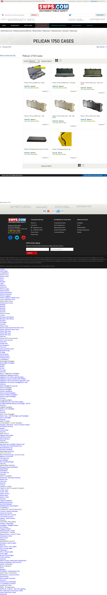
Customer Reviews (59, 232)
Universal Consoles (6, 513)
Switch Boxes (4, 576)
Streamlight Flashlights (7, 363)
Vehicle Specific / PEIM (7, 530)
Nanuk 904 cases (5, 333)
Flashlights (80, 223)
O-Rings (2, 352)
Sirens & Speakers (5, 566)
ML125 (2, 410)
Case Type (4, 81)
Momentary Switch (6, 536)
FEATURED (4, 271)
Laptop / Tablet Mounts (7, 518)
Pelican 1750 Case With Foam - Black (34, 82)
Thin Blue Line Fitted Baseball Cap (11, 446)
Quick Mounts (4, 356)
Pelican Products (36, 30)
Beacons (2, 545)
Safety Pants (4, 495)
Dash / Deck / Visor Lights (8, 546)
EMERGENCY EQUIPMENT (58, 25)
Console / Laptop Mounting (8, 511)
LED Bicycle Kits (5, 437)
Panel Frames (4, 354)
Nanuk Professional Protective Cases (12, 327)
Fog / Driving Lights (6, 548)
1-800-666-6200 (37, 230)
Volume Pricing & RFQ (60, 230)
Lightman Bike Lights (6, 435)
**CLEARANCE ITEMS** (8, 583)
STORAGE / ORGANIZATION (10, 571)
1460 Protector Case (6, 30)
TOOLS (2, 485)
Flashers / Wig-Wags (6, 523)
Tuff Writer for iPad (6, 426)
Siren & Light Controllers (8, 578)
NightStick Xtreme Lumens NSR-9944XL (13, 379)
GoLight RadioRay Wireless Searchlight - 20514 (15, 403)
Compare (44, 91)
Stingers (2, 365)
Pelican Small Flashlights (8, 393)
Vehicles (79, 232)
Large (2, 283)
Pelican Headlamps (6, 391)
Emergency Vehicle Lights (8, 543)
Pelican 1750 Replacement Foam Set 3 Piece (36, 149)
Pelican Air (3, 287)
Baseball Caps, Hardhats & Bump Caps (12, 444)
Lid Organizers (4, 345)
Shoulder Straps (5, 350)
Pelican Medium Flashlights (8, 395)
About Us (86, 1)
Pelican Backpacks (6, 292)
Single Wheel (4, 469)
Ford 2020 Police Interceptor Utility (11, 590)
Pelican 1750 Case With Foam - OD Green (63, 82)
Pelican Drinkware (6, 294)
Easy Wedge (4, 460)
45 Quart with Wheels (7, 317)
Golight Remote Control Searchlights (11, 402)
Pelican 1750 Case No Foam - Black (90, 116)
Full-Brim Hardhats (6, 449)
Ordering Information (60, 223)
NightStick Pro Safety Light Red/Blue (12, 377)
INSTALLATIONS (76, 25)
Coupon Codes (71, 1)
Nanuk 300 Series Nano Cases (9, 329)
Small (1, 280)
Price (3, 131)
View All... (3, 285)
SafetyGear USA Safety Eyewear (10, 477)
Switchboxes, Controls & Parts (9, 575)
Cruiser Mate (4, 430)
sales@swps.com (37, 227)
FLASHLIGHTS (15, 25)
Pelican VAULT (5, 290)
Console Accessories (6, 516)
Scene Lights (4, 553)
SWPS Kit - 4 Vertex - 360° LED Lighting (12, 589)
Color (3, 117)
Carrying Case (4, 458)
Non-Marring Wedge (7, 462)
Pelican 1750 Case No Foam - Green (92, 83)
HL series (3, 370)
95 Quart (3, 320)
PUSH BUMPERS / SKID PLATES (10, 562)
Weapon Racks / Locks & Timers (10, 534)
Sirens (2, 568)
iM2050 (2, 304)
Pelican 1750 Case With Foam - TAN (34, 116)
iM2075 (2, 306)
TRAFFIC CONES (5, 486)
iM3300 (100, 47)
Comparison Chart (56, 30)
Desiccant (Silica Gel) (6, 349)
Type (3, 60)
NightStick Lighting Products (9, 375)
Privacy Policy (34, 232)
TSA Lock (3, 347)
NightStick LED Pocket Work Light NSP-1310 (14, 380)
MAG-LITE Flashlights (7, 409)
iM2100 (2, 308)
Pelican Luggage (5, 296)
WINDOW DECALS (6, 502)
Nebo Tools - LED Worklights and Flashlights (14, 416)
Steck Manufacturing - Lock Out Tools (12, 455)
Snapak (2, 428)
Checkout (100, 15)
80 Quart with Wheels (7, 319)
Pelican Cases (46, 30)
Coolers (2, 315)
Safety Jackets (4, 493)
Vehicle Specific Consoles (8, 515)
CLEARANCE (4, 273)
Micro (2, 278)
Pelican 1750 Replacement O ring (61, 149)
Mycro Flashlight (5, 417)
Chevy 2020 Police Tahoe (8, 592)
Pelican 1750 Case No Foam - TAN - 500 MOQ (63, 116)
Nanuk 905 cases (5, 335)
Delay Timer (4, 538)
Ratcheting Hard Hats (7, 451)
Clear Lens (3, 481)
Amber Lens (4, 479)
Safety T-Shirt (4, 497)
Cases (78, 225)
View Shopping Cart (59, 225)
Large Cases (65, 30)
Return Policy (34, 234)
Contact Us (79, 1)
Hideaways (3, 550)
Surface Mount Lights (7, 555)
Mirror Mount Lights (6, 552)
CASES (4, 25)
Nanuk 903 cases (5, 331)
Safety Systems (5, 439)
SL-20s (2, 368)
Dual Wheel (3, 470)
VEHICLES (90, 25)
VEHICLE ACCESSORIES (8, 582)
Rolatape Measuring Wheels (9, 467)
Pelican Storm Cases (6, 303)
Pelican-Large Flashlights (8, 396)
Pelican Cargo (4, 289)
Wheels (3, 108)
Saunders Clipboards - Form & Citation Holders (15, 425)
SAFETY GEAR (28, 25)
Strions (2, 366)
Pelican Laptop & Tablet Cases (9, 297)
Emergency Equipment (83, 230)
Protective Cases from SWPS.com (22, 30)
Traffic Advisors (5, 557)
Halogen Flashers (5, 529)
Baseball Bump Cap (6, 447)
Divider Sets (4, 343)
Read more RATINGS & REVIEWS (93, 175)
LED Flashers (4, 527)
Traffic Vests (4, 490)
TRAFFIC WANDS (6, 500)
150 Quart (3, 322)
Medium (2, 282)
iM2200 (2, 310)
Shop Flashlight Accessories (9, 386)
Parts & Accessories (6, 340)
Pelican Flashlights (6, 389)
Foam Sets (3, 342)
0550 (7, 47)
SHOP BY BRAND (42, 25)
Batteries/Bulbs (81, 227)
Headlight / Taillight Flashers (9, 525)
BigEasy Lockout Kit (6, 456)
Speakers (3, 569)
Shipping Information (59, 227)
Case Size (4, 72)
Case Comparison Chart (7, 299)
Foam (3, 97)
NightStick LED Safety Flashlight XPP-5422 (14, 382)
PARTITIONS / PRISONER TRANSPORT (13, 560)
